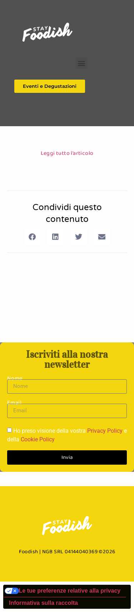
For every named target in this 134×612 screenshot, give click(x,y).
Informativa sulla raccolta (43, 603)
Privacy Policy (105, 430)
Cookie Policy (38, 439)
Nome (15, 378)
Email (14, 402)
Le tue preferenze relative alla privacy (70, 591)
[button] (81, 63)
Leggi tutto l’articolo (67, 153)
